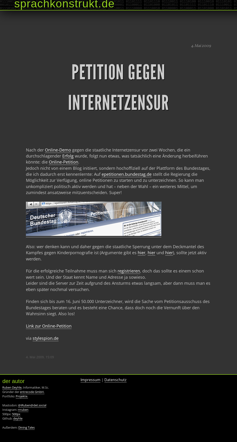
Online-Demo (58, 150)
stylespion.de (46, 338)
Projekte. (22, 396)
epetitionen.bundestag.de (127, 174)
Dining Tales (26, 427)
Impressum (90, 379)
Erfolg (68, 156)
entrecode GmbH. (32, 392)
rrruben (23, 410)
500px (16, 414)
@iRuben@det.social (32, 405)
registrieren (129, 271)
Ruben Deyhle (12, 387)
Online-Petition (63, 162)
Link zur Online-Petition (49, 326)
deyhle (17, 418)
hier (141, 252)
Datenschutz (115, 379)
